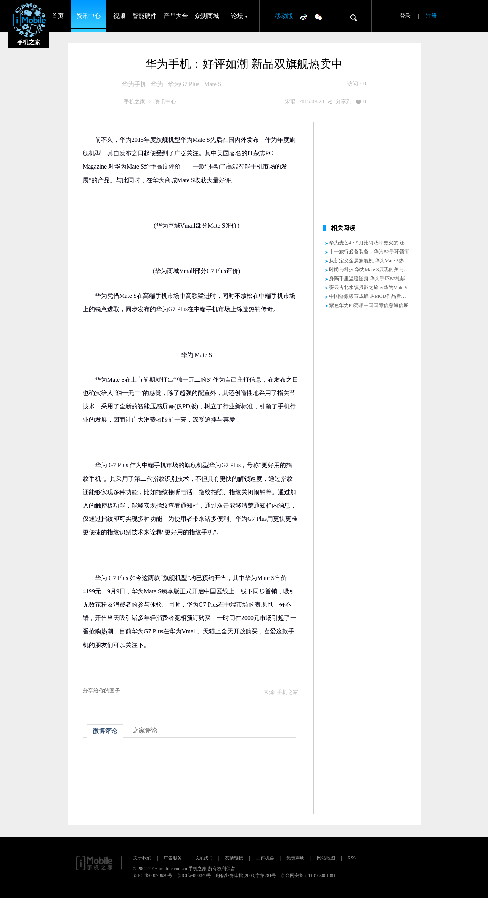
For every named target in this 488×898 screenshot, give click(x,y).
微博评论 (105, 731)
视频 (119, 16)
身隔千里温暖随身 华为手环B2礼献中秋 (372, 278)
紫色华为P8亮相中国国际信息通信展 (369, 305)
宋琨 (290, 101)
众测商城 (207, 16)
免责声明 (295, 858)
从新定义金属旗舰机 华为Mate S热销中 (371, 260)
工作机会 (265, 858)
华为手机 (134, 84)
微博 (303, 17)
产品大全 (176, 16)
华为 (157, 84)
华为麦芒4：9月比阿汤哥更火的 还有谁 (371, 243)
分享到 (344, 101)
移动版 (284, 16)
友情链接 (234, 858)
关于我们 (142, 858)
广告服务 (173, 858)
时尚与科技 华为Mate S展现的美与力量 (371, 269)
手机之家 (134, 101)
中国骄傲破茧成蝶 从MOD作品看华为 (370, 296)
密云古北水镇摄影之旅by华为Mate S (368, 287)
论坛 (237, 16)
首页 (57, 16)
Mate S (213, 84)
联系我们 (203, 858)
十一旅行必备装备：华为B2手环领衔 (369, 251)
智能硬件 (144, 16)
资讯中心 (88, 16)
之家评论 (145, 730)
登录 (405, 16)
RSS (352, 858)
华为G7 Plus (183, 84)
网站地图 (326, 858)
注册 (431, 16)
